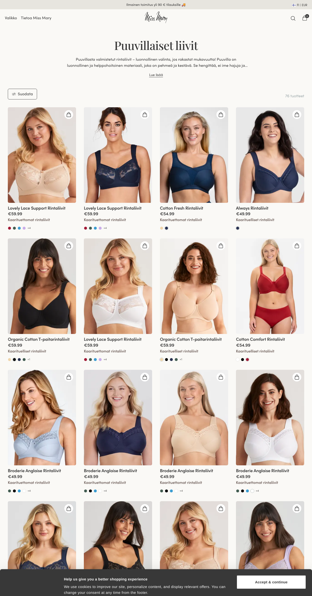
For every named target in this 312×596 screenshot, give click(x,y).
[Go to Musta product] (14, 359)
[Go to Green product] (14, 228)
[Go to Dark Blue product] (19, 359)
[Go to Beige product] (161, 228)
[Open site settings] (299, 4)
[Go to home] (156, 17)
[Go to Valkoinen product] (252, 490)
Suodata (22, 93)
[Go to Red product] (9, 228)
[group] (42, 155)
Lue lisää (156, 75)
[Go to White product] (237, 359)
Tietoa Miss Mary (36, 18)
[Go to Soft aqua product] (19, 228)
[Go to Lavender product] (24, 228)
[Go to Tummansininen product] (166, 228)
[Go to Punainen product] (247, 359)
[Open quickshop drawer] (68, 114)
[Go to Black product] (166, 359)
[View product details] (42, 217)
